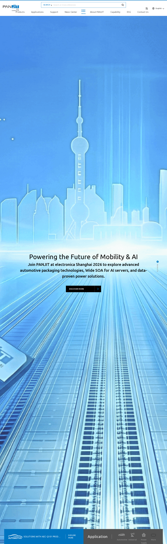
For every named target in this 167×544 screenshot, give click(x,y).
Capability (115, 12)
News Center (71, 12)
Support (54, 12)
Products (20, 12)
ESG (129, 12)
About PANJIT (97, 12)
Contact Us (142, 12)
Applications (37, 12)
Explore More (72, 536)
